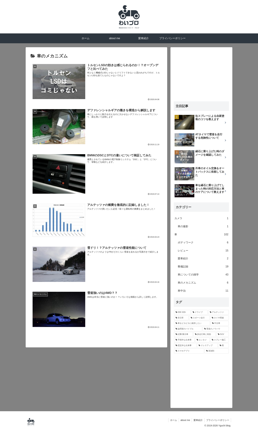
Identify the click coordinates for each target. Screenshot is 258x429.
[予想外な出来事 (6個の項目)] (184, 340)
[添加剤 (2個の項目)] (217, 351)
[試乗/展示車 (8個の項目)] (183, 334)
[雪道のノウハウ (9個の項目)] (216, 328)
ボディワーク (203, 242)
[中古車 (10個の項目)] (220, 323)
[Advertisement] (201, 74)
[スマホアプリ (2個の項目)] (189, 351)
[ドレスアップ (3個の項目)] (207, 345)
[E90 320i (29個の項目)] (182, 312)
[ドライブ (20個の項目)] (199, 312)
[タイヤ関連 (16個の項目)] (219, 317)
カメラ (201, 218)
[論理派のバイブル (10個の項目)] (188, 328)
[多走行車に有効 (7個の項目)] (205, 334)
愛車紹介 (203, 258)
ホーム (173, 420)
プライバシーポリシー (217, 420)
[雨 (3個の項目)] (223, 345)
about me (185, 420)
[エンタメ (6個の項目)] (202, 340)
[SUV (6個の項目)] (222, 334)
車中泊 (203, 290)
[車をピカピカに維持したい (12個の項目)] (192, 323)
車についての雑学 (203, 274)
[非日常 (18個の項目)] (181, 317)
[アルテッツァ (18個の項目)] (218, 312)
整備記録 (203, 266)
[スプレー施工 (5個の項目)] (219, 340)
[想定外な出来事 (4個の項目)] (185, 345)
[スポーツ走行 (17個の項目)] (199, 317)
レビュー (203, 250)
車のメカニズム (203, 282)
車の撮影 (203, 226)
